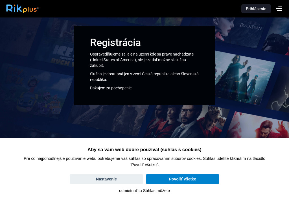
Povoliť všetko (182, 179)
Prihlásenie (256, 8)
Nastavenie (106, 179)
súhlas (135, 158)
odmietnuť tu (130, 190)
